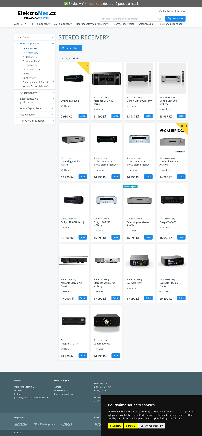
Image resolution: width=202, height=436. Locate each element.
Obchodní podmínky (24, 386)
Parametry (71, 48)
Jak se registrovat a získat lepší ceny (31, 397)
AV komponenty (63, 23)
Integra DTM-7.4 (70, 343)
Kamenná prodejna (63, 394)
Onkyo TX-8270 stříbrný (102, 224)
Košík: (177, 18)
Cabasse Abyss (102, 343)
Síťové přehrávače (31, 69)
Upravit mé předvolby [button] (152, 425)
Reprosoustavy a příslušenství (92, 23)
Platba (17, 394)
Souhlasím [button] (115, 425)
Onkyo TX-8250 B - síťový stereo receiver (106, 163)
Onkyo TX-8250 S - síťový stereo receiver (139, 163)
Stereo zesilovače (30, 48)
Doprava (18, 390)
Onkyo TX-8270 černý (72, 222)
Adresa (57, 386)
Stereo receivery (30, 52)
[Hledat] (160, 19)
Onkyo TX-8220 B (70, 100)
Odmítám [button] (130, 425)
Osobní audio (146, 23)
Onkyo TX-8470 (167, 222)
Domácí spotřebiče (124, 23)
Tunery (25, 73)
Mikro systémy (29, 77)
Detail (82, 115)
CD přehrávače (29, 65)
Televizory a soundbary (170, 23)
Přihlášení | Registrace (174, 11)
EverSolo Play (134, 282)
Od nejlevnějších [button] (70, 58)
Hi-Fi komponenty (40, 23)
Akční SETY (20, 23)
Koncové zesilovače (31, 61)
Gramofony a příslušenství (35, 82)
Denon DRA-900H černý (140, 100)
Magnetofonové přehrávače (35, 86)
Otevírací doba (61, 390)
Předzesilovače (29, 57)
